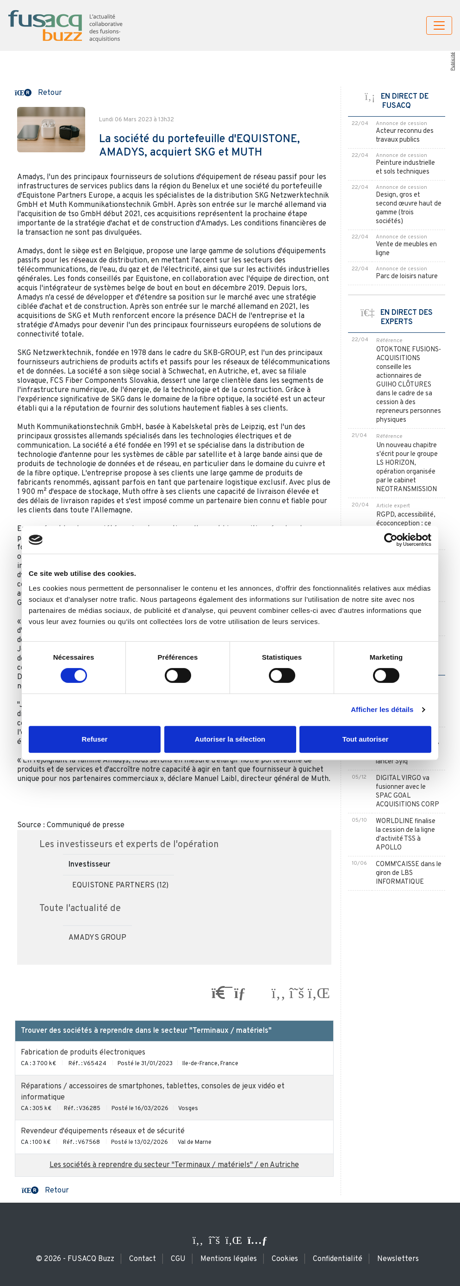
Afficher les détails (382, 709)
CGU (178, 1259)
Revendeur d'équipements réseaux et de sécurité (103, 1131)
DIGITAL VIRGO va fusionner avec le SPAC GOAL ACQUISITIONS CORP (407, 791)
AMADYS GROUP (97, 938)
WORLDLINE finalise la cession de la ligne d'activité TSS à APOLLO (405, 834)
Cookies (285, 1259)
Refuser (95, 739)
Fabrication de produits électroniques (83, 1052)
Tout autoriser (365, 739)
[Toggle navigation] (439, 25)
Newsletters (398, 1259)
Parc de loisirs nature (407, 276)
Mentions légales (228, 1259)
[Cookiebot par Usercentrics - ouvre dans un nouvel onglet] (390, 540)
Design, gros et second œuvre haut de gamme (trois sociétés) (408, 208)
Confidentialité (337, 1259)
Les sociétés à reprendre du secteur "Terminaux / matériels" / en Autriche (174, 1165)
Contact (142, 1259)
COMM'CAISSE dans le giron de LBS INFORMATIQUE (408, 873)
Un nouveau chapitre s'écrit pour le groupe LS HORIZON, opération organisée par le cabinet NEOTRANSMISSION (407, 467)
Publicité (452, 61)
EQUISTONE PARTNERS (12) (120, 885)
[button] (38, 92)
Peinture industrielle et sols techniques (405, 167)
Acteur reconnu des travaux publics (405, 135)
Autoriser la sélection (230, 739)
